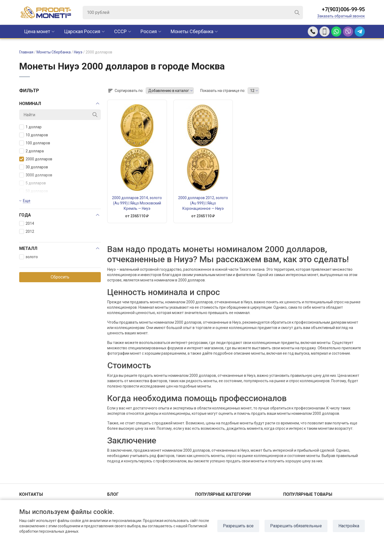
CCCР (120, 31)
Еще (26, 201)
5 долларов (32, 183)
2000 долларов (35, 159)
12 (252, 90)
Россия (149, 31)
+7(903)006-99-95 (343, 9)
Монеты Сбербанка (192, 31)
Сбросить (60, 277)
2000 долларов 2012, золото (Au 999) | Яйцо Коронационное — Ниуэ (203, 203)
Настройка (348, 525)
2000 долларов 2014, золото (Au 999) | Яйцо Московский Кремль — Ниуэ (137, 203)
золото (28, 256)
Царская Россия (82, 31)
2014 (26, 223)
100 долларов (34, 143)
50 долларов (33, 191)
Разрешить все (238, 525)
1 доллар (30, 127)
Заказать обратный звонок (341, 16)
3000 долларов (35, 175)
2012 (26, 231)
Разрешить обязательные (296, 525)
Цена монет (37, 31)
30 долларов (33, 167)
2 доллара (31, 151)
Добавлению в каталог (168, 90)
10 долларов (33, 135)
